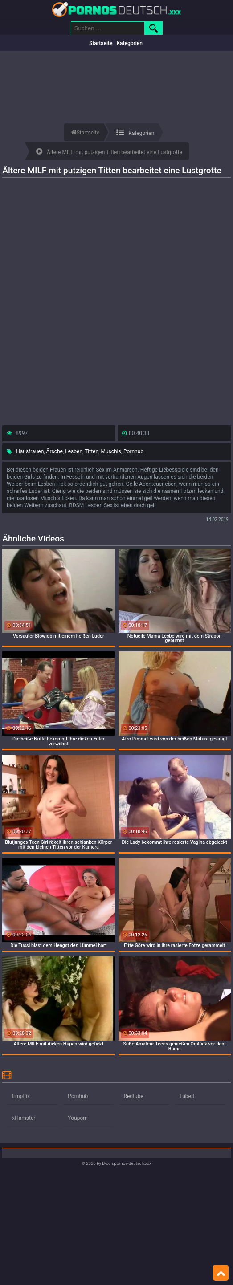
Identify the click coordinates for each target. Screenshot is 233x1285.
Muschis (111, 451)
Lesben (73, 451)
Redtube (133, 1096)
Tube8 (187, 1096)
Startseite (100, 43)
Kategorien (129, 43)
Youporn (78, 1118)
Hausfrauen (30, 451)
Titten (91, 451)
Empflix (21, 1096)
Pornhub (133, 451)
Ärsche (54, 451)
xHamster (23, 1118)
